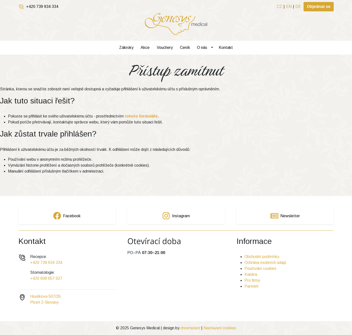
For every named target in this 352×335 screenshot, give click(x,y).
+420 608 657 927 (46, 278)
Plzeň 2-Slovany (44, 302)
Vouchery (165, 47)
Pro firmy (252, 280)
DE (298, 6)
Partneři (251, 286)
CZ (279, 6)
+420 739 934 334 (42, 6)
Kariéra (250, 274)
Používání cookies (260, 268)
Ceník (185, 47)
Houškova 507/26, (46, 296)
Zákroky (126, 47)
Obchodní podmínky (261, 257)
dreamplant (190, 328)
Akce (145, 47)
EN (289, 6)
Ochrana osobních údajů (265, 262)
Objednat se (318, 6)
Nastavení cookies (219, 328)
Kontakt (226, 47)
